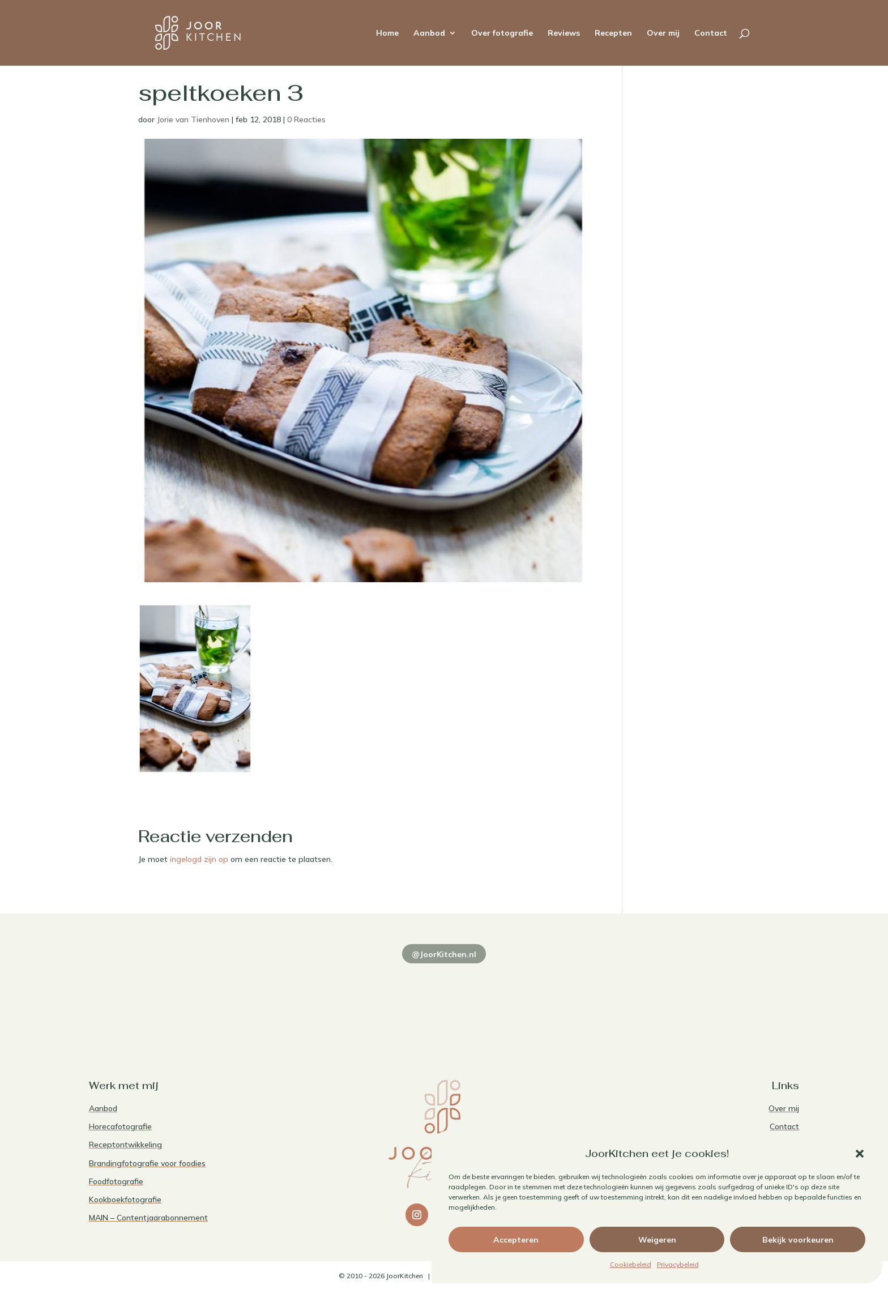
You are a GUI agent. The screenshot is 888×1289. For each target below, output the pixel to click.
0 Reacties (306, 119)
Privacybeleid (678, 1264)
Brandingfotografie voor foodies (147, 1163)
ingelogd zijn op (199, 859)
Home (387, 33)
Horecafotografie (120, 1126)
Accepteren (516, 1240)
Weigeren (657, 1240)
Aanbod (429, 33)
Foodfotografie (116, 1181)
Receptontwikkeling (125, 1144)
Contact (710, 33)
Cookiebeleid (630, 1264)
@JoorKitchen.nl (444, 954)
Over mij (663, 33)
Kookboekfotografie (125, 1199)
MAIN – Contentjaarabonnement (148, 1218)
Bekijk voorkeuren (798, 1240)
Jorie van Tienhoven (193, 119)
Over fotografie (502, 33)
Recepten (613, 33)
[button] (859, 1153)
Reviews (564, 33)
